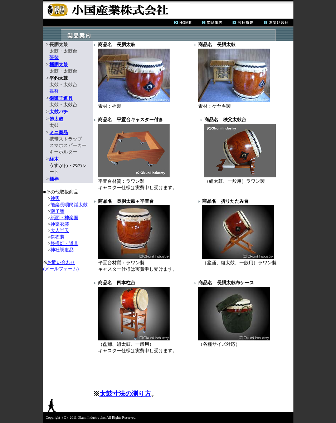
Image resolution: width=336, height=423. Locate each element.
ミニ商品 (58, 132)
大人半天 (59, 230)
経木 (54, 159)
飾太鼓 (56, 119)
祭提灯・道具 (64, 243)
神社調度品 (62, 249)
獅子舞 (57, 211)
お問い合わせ (61, 262)
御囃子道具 (61, 98)
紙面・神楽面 (64, 217)
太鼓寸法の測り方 (125, 393)
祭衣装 (57, 237)
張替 (54, 57)
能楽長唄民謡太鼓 (69, 204)
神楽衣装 (59, 224)
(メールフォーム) (61, 268)
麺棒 (54, 179)
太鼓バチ (58, 111)
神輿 (55, 198)
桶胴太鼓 (58, 64)
